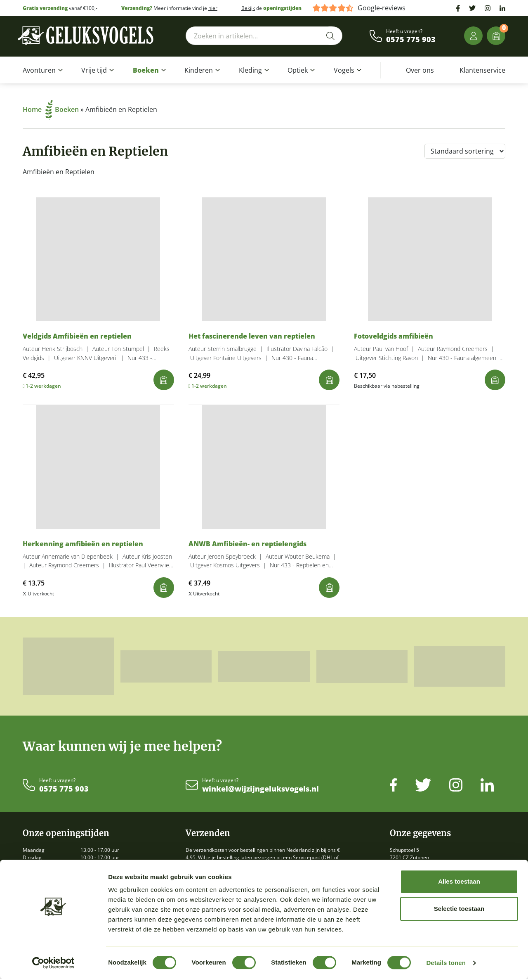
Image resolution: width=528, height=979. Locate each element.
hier (212, 8)
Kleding (250, 70)
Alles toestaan (459, 881)
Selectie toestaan (459, 908)
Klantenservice (482, 70)
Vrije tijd (94, 70)
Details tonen (445, 962)
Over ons (420, 70)
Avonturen (39, 70)
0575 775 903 (411, 39)
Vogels (344, 70)
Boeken (146, 70)
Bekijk (248, 8)
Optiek (298, 70)
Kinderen (198, 70)
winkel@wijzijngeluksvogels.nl (260, 789)
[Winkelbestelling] (464, 151)
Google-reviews (381, 8)
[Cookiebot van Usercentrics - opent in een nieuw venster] (53, 963)
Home (38, 109)
